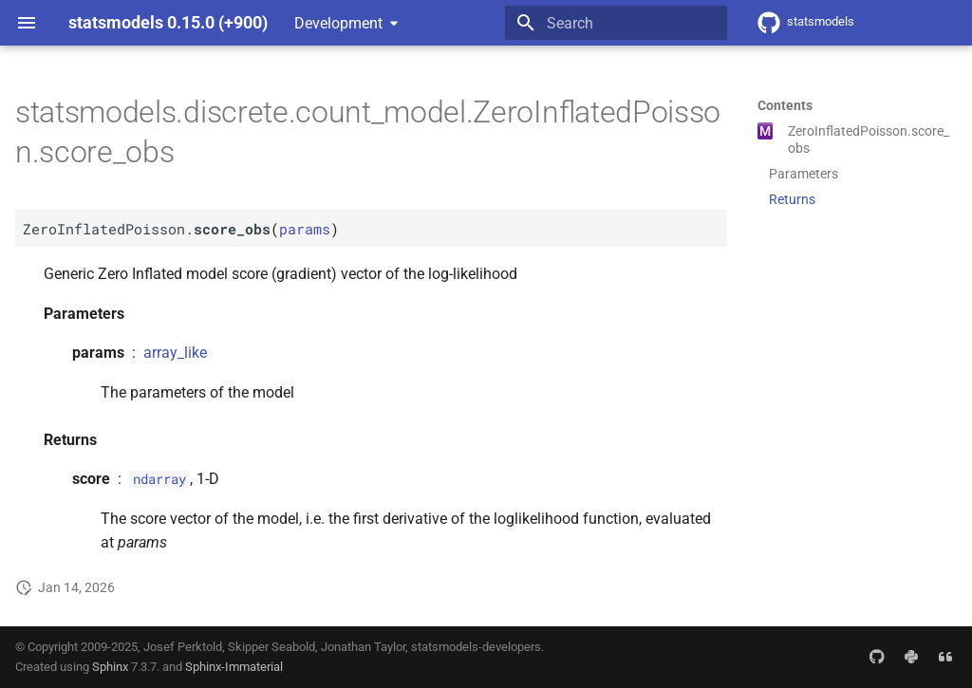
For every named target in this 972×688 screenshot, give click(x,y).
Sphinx (110, 667)
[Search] (616, 23)
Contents (785, 105)
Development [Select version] (338, 23)
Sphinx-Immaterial (234, 667)
